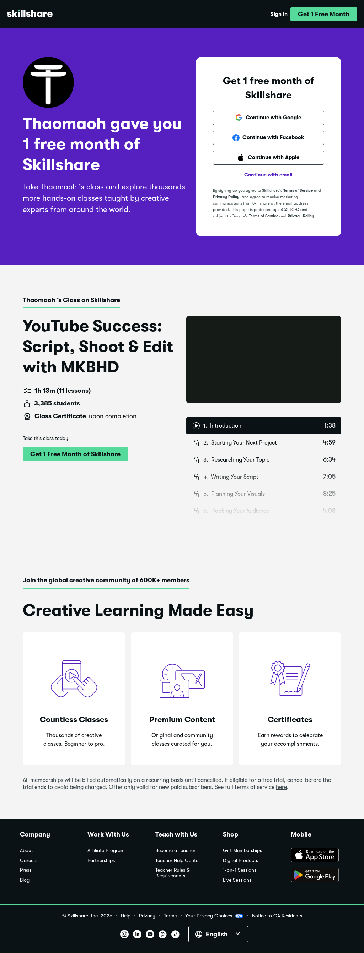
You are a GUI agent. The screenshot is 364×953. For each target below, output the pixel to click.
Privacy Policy (226, 197)
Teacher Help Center (177, 860)
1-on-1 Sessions (239, 870)
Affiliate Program (106, 850)
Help (125, 916)
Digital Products (240, 860)
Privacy (147, 916)
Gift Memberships (242, 850)
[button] (323, 14)
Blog (25, 880)
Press (25, 870)
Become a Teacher (175, 850)
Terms (170, 916)
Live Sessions (237, 880)
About (26, 850)
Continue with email (268, 175)
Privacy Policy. (301, 216)
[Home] (30, 14)
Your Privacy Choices (214, 916)
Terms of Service (298, 190)
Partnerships (101, 860)
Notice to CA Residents (277, 916)
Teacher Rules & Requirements (172, 872)
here (281, 787)
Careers (28, 860)
